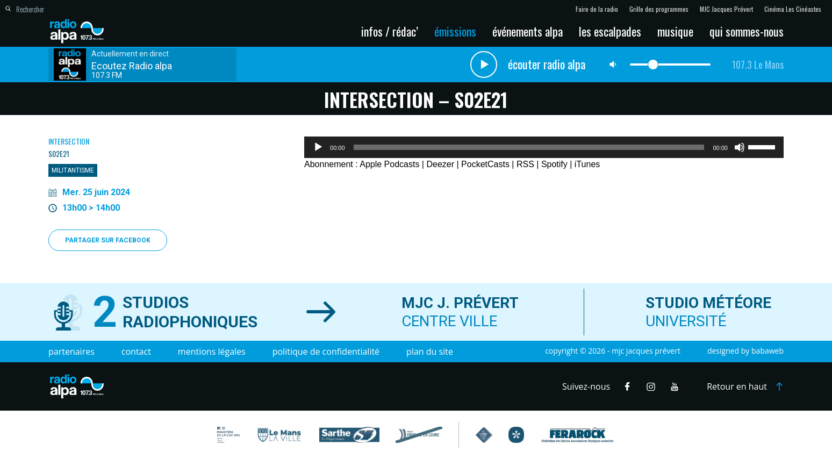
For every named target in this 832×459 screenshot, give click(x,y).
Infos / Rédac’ (389, 31)
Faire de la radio (597, 9)
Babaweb (767, 351)
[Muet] (739, 147)
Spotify (554, 164)
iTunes (587, 164)
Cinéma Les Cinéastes (792, 9)
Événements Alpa (527, 31)
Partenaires (71, 351)
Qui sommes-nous (746, 31)
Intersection (68, 141)
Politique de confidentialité (325, 351)
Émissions (455, 31)
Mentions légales (212, 351)
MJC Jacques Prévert (726, 9)
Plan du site (429, 351)
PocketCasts (485, 164)
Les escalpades (610, 31)
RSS (525, 164)
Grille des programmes (658, 9)
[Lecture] (318, 147)
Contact (136, 351)
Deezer (440, 164)
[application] (544, 147)
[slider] (529, 147)
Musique (675, 31)
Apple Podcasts (389, 164)
